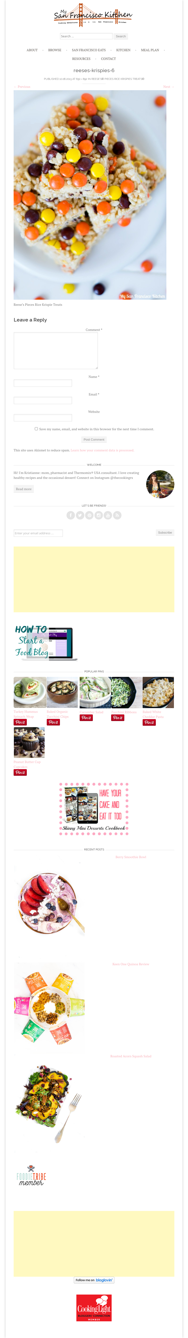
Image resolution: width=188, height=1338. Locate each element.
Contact (108, 58)
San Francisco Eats (89, 50)
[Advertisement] (94, 579)
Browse (54, 50)
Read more (23, 489)
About (32, 50)
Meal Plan (150, 50)
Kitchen (123, 50)
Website (94, 411)
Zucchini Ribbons (127, 709)
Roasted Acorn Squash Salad (130, 1056)
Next (168, 86)
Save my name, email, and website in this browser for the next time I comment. (96, 429)
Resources (81, 58)
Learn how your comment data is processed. (102, 450)
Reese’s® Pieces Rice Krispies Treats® (117, 79)
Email (94, 394)
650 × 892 (81, 79)
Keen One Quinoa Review (131, 964)
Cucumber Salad (91, 712)
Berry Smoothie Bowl (131, 857)
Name (94, 376)
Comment (94, 329)
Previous (22, 86)
